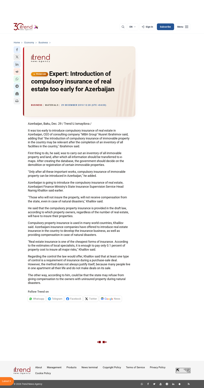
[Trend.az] (26, 26)
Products (71, 367)
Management (54, 367)
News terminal (90, 367)
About (38, 367)
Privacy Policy (157, 367)
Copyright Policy (112, 367)
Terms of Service (135, 367)
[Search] (123, 26)
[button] (17, 50)
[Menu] (182, 26)
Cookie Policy (43, 373)
